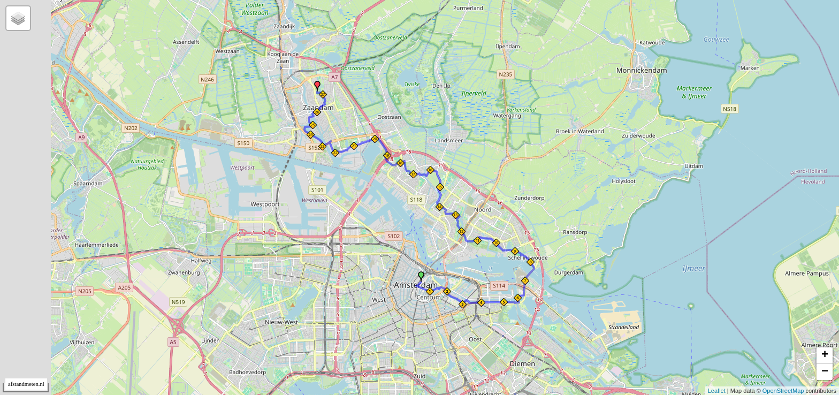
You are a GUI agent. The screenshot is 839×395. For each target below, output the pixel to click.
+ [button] (824, 355)
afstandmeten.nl (26, 384)
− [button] (824, 372)
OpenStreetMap (783, 391)
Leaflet (717, 391)
